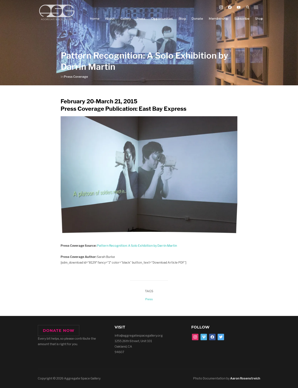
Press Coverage (76, 77)
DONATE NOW (58, 330)
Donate (197, 18)
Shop (259, 18)
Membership (218, 18)
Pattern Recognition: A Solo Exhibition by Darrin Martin (137, 245)
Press (141, 18)
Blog (182, 18)
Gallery (125, 18)
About (110, 18)
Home (94, 18)
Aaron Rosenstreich (245, 378)
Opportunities (162, 18)
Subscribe (241, 18)
